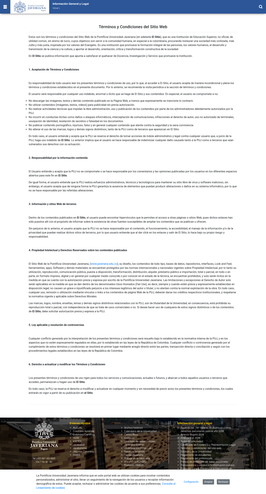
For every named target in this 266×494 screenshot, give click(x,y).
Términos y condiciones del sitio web (201, 448)
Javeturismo (80, 448)
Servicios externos (134, 451)
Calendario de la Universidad (140, 431)
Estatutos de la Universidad (196, 451)
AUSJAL (77, 428)
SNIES (76, 455)
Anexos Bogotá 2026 (192, 434)
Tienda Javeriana (133, 455)
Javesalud (78, 445)
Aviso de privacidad (192, 441)
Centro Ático (131, 434)
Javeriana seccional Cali (137, 448)
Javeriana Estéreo (134, 445)
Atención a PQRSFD (135, 462)
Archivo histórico (133, 428)
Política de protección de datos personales (204, 462)
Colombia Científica (84, 434)
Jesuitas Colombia (83, 451)
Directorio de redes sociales (139, 441)
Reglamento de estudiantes (196, 455)
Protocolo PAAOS (134, 465)
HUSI (76, 438)
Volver (56, 8)
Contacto (129, 438)
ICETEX (77, 441)
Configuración (191, 481)
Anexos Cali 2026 (190, 438)
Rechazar (223, 481)
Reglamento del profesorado (196, 458)
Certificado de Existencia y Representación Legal (208, 445)
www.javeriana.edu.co (104, 263)
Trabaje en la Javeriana (137, 458)
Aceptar (208, 481)
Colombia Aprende (83, 431)
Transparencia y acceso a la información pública (207, 465)
